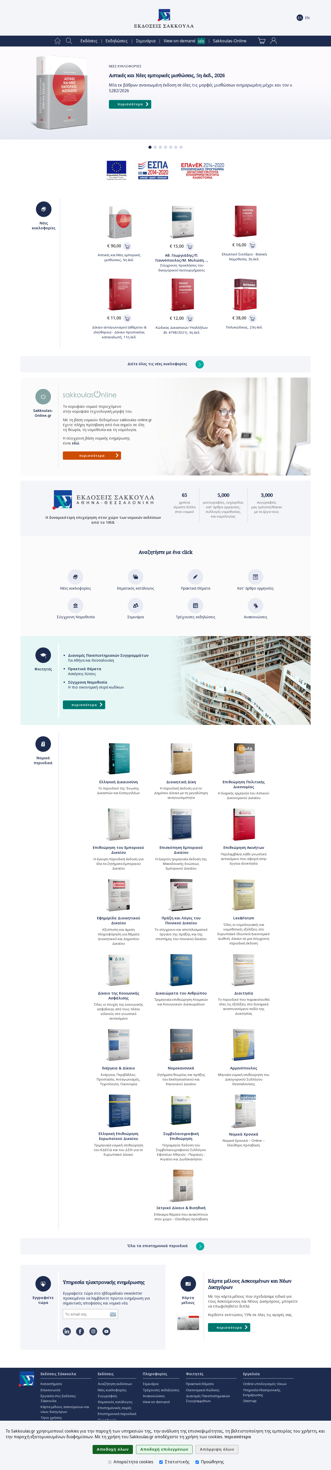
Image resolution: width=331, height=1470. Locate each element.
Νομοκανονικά (181, 1068)
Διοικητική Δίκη (181, 781)
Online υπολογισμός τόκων (265, 1383)
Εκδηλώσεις (117, 41)
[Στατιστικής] (161, 1462)
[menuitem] (57, 41)
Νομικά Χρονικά (243, 1134)
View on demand (156, 1401)
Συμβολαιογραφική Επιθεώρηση (181, 1136)
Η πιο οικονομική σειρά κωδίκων (96, 685)
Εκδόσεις (88, 41)
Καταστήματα (51, 1383)
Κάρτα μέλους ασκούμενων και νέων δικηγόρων (65, 1409)
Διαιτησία (243, 993)
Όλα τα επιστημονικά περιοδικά (165, 1245)
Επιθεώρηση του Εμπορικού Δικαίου (118, 850)
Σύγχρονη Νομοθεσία (76, 614)
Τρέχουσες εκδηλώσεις (195, 614)
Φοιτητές (195, 1373)
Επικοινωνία (50, 1390)
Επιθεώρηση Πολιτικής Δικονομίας (244, 784)
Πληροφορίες (155, 1373)
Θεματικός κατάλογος (135, 586)
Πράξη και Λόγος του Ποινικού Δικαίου (181, 920)
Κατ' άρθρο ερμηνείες (255, 586)
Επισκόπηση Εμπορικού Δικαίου (181, 850)
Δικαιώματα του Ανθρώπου (181, 993)
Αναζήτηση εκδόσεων (115, 1383)
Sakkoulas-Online (229, 41)
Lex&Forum (243, 918)
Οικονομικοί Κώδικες (203, 1390)
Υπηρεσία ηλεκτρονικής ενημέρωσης (104, 1282)
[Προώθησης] (197, 1462)
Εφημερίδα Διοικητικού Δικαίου (118, 920)
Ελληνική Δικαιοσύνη (118, 781)
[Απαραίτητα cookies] (109, 1462)
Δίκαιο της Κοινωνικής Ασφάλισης (118, 995)
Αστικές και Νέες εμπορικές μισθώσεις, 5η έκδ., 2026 (167, 75)
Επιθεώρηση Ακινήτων (243, 847)
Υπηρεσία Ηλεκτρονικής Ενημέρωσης (262, 1392)
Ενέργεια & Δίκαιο (118, 1068)
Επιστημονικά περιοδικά (117, 1413)
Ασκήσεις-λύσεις (84, 671)
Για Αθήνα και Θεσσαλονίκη (108, 658)
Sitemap (250, 1400)
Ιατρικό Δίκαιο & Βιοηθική (181, 1207)
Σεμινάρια (146, 41)
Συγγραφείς (107, 1396)
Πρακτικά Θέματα (195, 586)
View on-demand (179, 41)
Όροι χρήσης (51, 1417)
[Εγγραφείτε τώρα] (85, 1314)
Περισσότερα (133, 104)
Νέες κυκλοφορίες (75, 586)
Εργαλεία (251, 1373)
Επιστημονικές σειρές (115, 1407)
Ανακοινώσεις (255, 614)
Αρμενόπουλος (243, 1068)
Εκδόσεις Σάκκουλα (58, 1373)
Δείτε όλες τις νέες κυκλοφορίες (165, 363)
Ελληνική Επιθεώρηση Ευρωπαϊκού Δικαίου (118, 1136)
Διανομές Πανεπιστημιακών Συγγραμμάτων (208, 1398)
